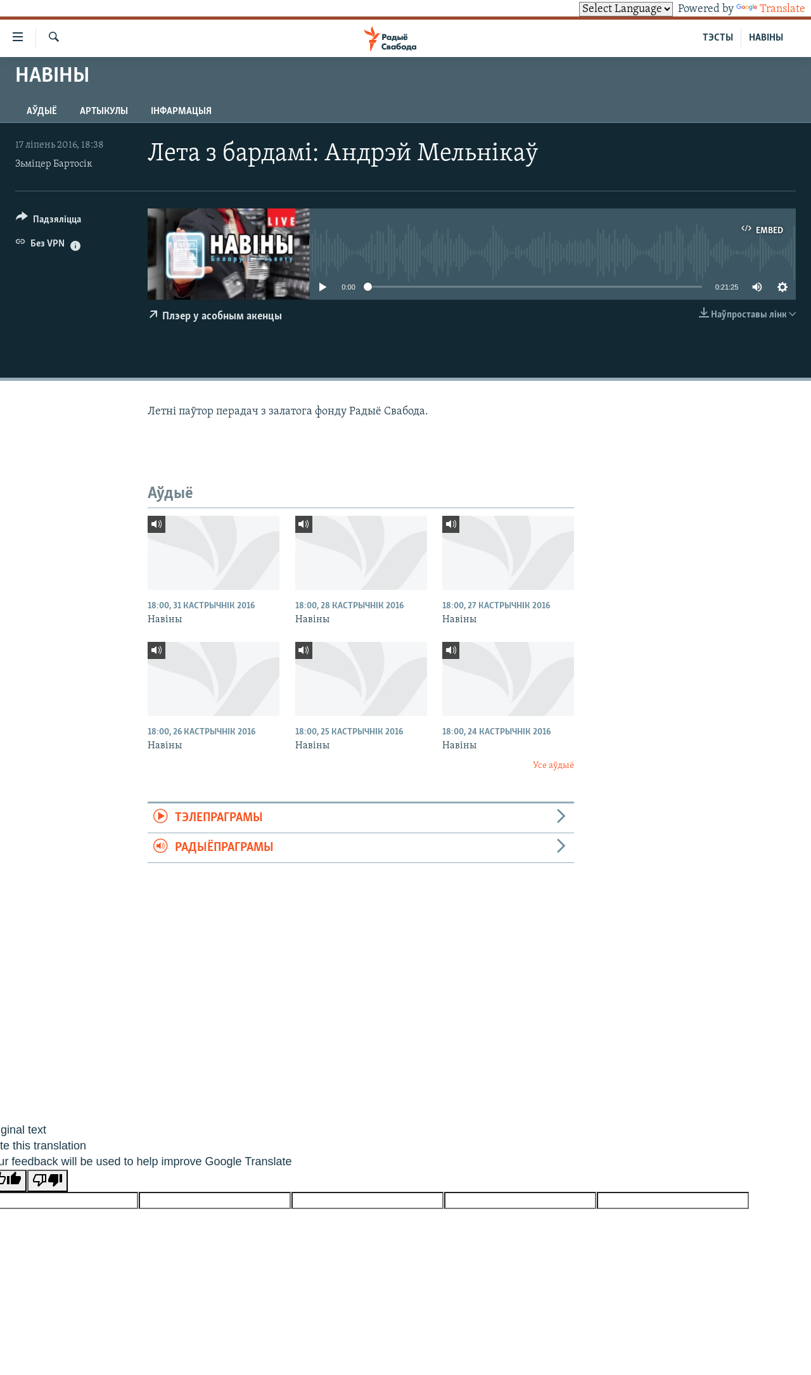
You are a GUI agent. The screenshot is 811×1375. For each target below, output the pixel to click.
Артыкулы (104, 111)
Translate (770, 9)
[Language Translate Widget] (626, 9)
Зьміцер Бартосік (54, 164)
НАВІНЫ (766, 38)
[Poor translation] (47, 1181)
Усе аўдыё (553, 766)
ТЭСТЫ (718, 38)
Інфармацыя (181, 111)
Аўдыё (42, 111)
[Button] (48, 221)
